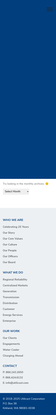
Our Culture (10, 244)
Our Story (9, 233)
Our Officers (10, 256)
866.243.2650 (14, 372)
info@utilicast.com (17, 383)
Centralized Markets (15, 285)
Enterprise (9, 321)
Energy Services (13, 315)
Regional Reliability (15, 279)
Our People (10, 250)
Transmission (11, 297)
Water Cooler (11, 350)
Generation (10, 291)
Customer (9, 309)
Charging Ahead (13, 355)
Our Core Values (13, 238)
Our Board (9, 262)
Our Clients (10, 338)
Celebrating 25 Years (16, 227)
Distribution (10, 303)
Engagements (11, 344)
